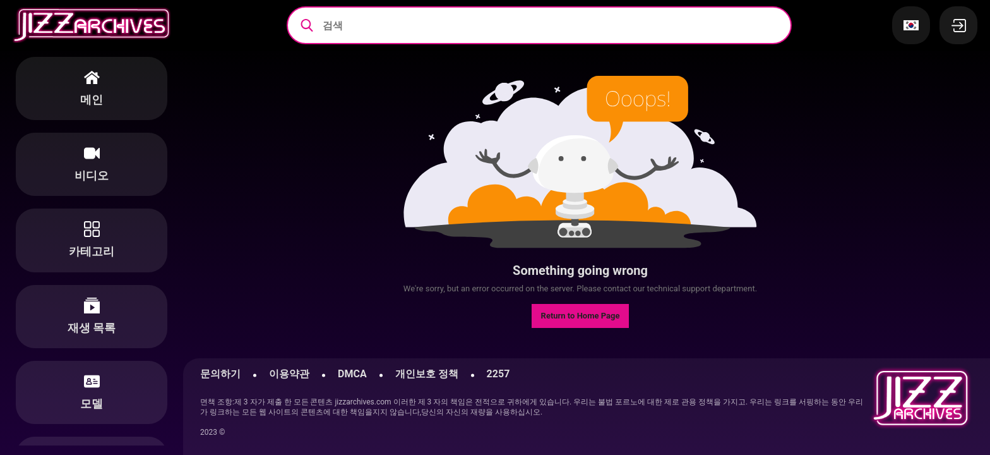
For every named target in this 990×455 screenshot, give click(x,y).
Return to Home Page (580, 315)
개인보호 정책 (426, 374)
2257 (498, 374)
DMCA (352, 374)
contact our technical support (656, 288)
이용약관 (289, 374)
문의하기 (220, 374)
